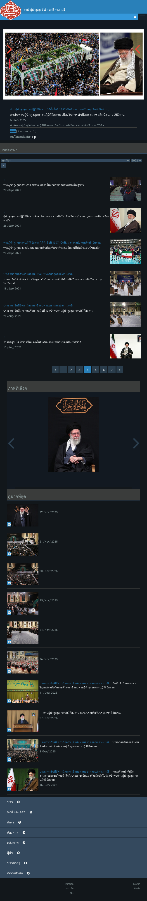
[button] (142, 17)
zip (33, 137)
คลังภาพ (13, 842)
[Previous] (55, 369)
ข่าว (10, 802)
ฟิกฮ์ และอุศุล (16, 812)
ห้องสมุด (13, 832)
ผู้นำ (10, 853)
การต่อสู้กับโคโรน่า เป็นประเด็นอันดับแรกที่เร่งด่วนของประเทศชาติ (42, 342)
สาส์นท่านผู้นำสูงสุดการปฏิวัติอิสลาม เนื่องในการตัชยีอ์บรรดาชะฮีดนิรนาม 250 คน (67, 114)
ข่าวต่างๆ (13, 863)
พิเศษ (10, 822)
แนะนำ (136, 884)
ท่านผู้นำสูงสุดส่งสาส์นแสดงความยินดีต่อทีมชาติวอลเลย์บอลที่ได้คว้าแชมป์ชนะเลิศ (51, 247)
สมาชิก (70, 888)
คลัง (71, 893)
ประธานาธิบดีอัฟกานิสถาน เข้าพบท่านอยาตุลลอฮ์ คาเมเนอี (38, 274)
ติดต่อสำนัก (15, 873)
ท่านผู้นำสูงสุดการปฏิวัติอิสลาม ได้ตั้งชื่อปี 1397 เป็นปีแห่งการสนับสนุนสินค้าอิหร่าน (58, 109)
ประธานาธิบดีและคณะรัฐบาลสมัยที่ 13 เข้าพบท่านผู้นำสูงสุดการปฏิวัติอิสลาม (48, 310)
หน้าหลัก (69, 884)
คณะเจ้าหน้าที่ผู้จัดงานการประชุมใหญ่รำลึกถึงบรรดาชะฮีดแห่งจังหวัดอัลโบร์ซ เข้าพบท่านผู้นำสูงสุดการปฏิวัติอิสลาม (89, 775)
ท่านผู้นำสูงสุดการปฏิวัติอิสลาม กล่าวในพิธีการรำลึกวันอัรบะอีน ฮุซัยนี (43, 185)
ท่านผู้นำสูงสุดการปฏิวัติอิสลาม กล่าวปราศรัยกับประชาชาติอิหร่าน (82, 712)
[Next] (119, 369)
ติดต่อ (137, 888)
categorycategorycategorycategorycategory (65, 160)
